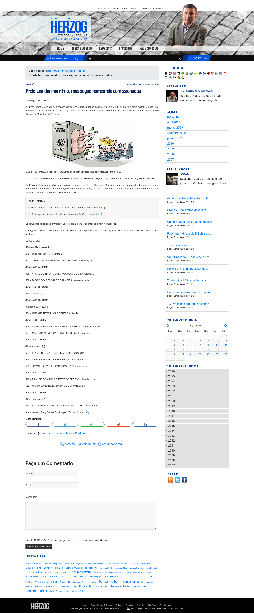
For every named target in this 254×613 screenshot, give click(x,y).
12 (200, 345)
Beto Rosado (98, 564)
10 (183, 345)
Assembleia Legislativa (54, 564)
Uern (67, 591)
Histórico (152, 605)
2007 (170, 159)
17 (183, 350)
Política (80, 433)
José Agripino (95, 577)
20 (208, 350)
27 (208, 354)
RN (106, 586)
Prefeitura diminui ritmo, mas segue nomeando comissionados (83, 90)
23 (174, 354)
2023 (171, 386)
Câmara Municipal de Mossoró (81, 567)
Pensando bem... (133, 581)
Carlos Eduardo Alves (140, 563)
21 (217, 350)
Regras (109, 605)
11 (190, 345)
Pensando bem (109, 581)
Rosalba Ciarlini (36, 591)
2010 (170, 143)
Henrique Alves (49, 576)
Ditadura (185, 173)
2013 (171, 435)
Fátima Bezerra (82, 572)
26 (200, 354)
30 (174, 359)
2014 (171, 430)
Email (28, 485)
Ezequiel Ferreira (136, 568)
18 (190, 350)
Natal (54, 581)
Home (60, 48)
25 (190, 354)
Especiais (105, 48)
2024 (171, 381)
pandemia (92, 582)
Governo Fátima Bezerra (134, 572)
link (84, 444)
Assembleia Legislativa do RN (78, 563)
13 (208, 345)
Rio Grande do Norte (90, 586)
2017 (171, 416)
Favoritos (125, 48)
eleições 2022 (121, 568)
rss (94, 444)
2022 (171, 391)
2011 (171, 445)
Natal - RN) (65, 582)
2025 (171, 376)
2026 (171, 371)
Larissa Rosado (111, 576)
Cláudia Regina (33, 567)
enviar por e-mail (112, 444)
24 (183, 354)
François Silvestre (62, 572)
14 (217, 345)
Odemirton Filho (79, 582)
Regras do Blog (81, 48)
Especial (129, 605)
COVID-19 (48, 568)
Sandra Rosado (56, 591)
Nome (28, 473)
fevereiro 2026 (176, 133)
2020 (171, 401)
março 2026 (175, 127)
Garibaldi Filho (100, 572)
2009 (170, 149)
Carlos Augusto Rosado (116, 563)
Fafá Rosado (151, 568)
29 (226, 354)
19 (200, 350)
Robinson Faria (120, 586)
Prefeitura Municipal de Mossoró (53, 586)
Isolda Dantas (65, 577)
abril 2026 (173, 122)
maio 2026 (174, 117)
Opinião (119, 605)
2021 (171, 396)
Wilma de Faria (78, 591)
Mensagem (31, 497)
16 (174, 350)
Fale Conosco (149, 48)
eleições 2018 (105, 568)
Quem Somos (97, 605)
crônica (59, 567)
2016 (171, 421)
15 (226, 345)
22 (226, 350)
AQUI (73, 110)
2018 (171, 411)
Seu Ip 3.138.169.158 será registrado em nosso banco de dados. (67, 540)
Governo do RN (115, 572)
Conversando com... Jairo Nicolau (197, 90)
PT (75, 586)
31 (183, 359)
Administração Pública (70, 71)
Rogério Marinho (139, 587)
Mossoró (41, 581)
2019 (171, 406)
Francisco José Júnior (38, 572)
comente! (70, 444)
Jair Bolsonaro (79, 576)
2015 (171, 426)
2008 (170, 154)
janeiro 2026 (175, 138)
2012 (171, 440)
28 (217, 354)
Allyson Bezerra (33, 563)
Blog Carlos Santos (69, 28)
